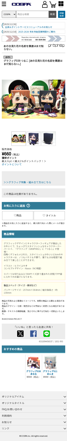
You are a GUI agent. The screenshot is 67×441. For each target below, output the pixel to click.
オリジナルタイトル (13, 403)
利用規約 (7, 415)
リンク (5, 428)
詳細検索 (61, 14)
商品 (17, 215)
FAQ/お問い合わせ (12, 409)
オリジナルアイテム (13, 396)
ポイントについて (12, 164)
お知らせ (7, 422)
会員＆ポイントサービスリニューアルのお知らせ (28, 27)
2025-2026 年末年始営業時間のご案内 (36, 31)
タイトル (49, 215)
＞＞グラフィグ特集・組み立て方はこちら (27, 182)
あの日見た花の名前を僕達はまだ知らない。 (24, 47)
